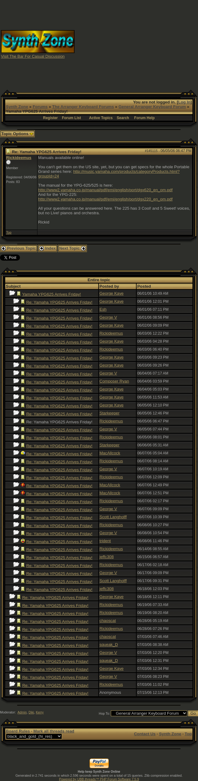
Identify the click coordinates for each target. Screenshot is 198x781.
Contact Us (144, 734)
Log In (184, 102)
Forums (40, 106)
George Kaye (111, 293)
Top (8, 232)
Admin (22, 712)
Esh (103, 309)
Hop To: (104, 713)
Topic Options (17, 133)
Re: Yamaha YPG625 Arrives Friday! (59, 302)
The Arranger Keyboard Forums (83, 106)
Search (123, 118)
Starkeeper (109, 413)
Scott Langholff (113, 517)
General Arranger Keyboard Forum (152, 106)
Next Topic (72, 248)
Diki (31, 712)
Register (50, 118)
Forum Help (144, 118)
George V (108, 317)
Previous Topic (18, 248)
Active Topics (101, 118)
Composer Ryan (114, 381)
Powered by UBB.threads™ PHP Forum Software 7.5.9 (99, 779)
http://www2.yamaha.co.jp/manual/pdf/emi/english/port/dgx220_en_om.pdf (105, 199)
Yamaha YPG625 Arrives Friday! (51, 294)
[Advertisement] (136, 44)
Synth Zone (17, 106)
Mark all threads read (53, 731)
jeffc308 (106, 556)
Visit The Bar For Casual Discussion (33, 56)
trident (105, 540)
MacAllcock (109, 453)
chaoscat (107, 620)
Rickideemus (18, 157)
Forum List (71, 118)
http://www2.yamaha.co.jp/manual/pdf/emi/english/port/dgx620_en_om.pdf (105, 190)
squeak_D (108, 644)
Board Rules (18, 731)
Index (47, 248)
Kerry (40, 712)
